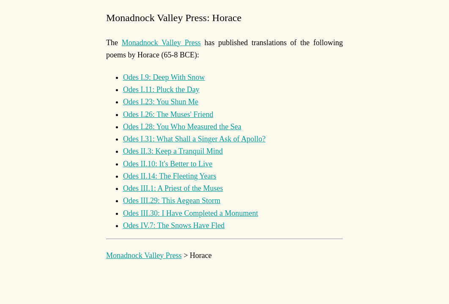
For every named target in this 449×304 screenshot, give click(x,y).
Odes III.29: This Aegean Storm (171, 200)
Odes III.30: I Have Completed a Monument (190, 213)
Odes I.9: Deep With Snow (164, 77)
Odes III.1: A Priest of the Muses (173, 188)
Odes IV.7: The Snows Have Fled (174, 225)
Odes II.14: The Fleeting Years (169, 176)
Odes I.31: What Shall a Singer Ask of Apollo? (194, 139)
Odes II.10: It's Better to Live (167, 164)
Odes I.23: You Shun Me (160, 102)
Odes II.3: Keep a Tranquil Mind (173, 151)
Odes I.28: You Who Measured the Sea (182, 126)
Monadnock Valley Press (161, 42)
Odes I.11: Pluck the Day (161, 89)
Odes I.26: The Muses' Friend (168, 114)
